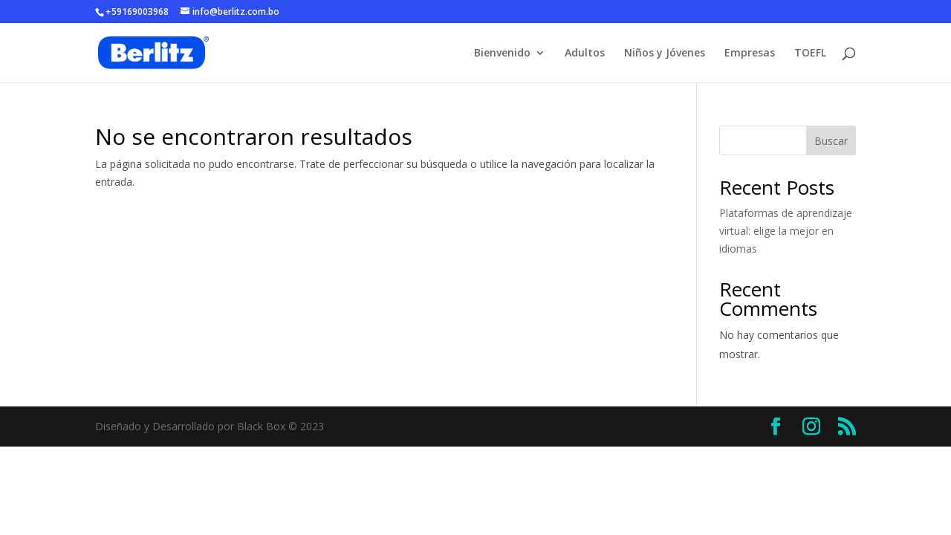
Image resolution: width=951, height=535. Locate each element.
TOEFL (810, 53)
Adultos (585, 53)
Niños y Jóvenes (664, 53)
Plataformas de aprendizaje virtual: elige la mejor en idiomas (785, 231)
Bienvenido (502, 53)
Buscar (831, 141)
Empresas (749, 53)
